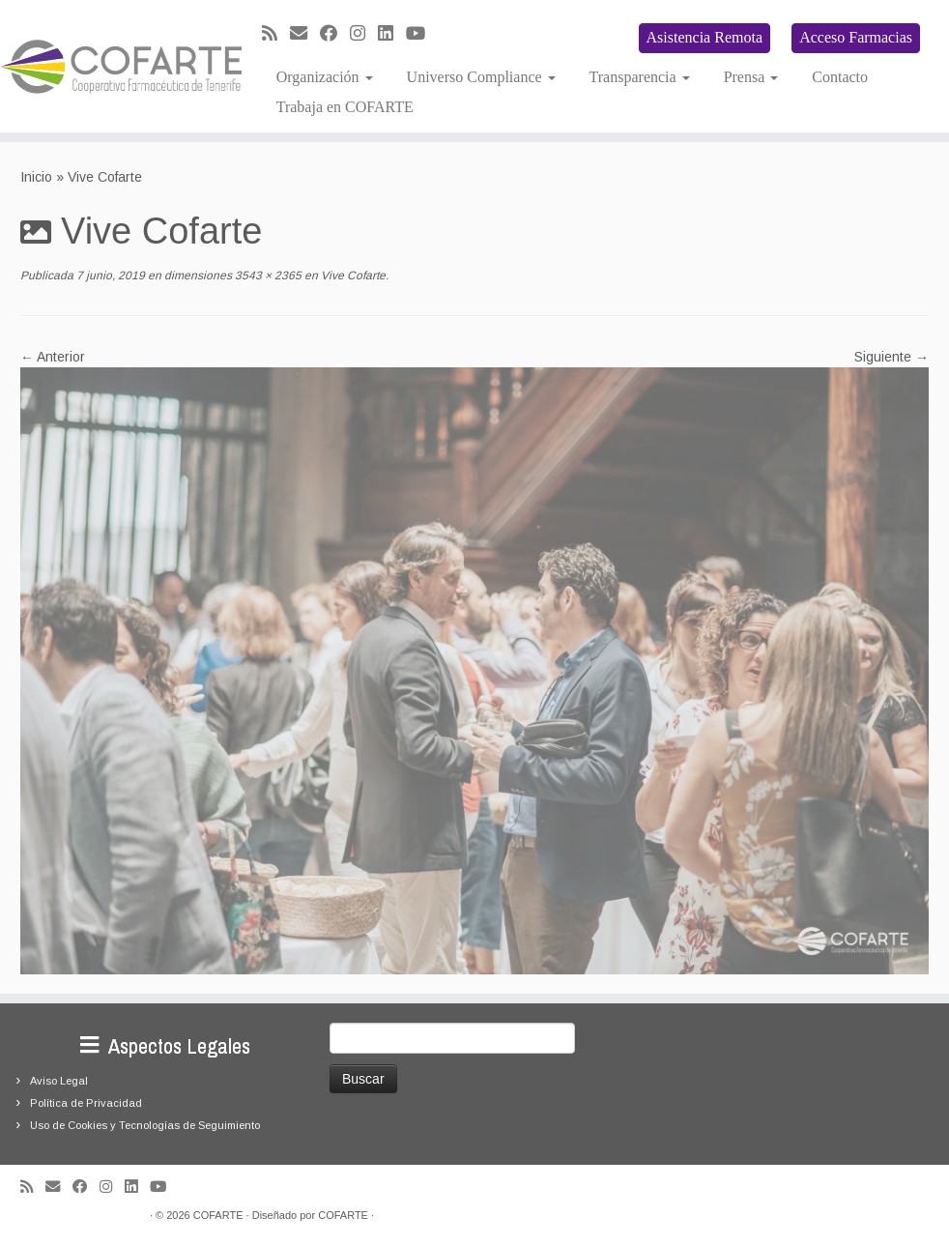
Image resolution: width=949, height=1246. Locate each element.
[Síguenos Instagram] (364, 33)
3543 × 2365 (267, 275)
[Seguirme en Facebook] (335, 33)
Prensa (751, 77)
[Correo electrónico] (305, 33)
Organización (324, 77)
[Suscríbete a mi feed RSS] (276, 33)
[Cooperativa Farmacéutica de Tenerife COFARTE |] (111, 67)
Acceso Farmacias (855, 37)
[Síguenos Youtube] (422, 33)
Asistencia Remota (704, 37)
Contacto (840, 77)
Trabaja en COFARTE (345, 107)
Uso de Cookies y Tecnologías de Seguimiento (145, 1125)
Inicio (36, 177)
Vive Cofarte (352, 275)
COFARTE (218, 1215)
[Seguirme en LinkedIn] (392, 33)
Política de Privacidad (86, 1103)
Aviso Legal (59, 1081)
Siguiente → (891, 356)
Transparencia (640, 77)
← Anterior (52, 356)
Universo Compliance (481, 77)
